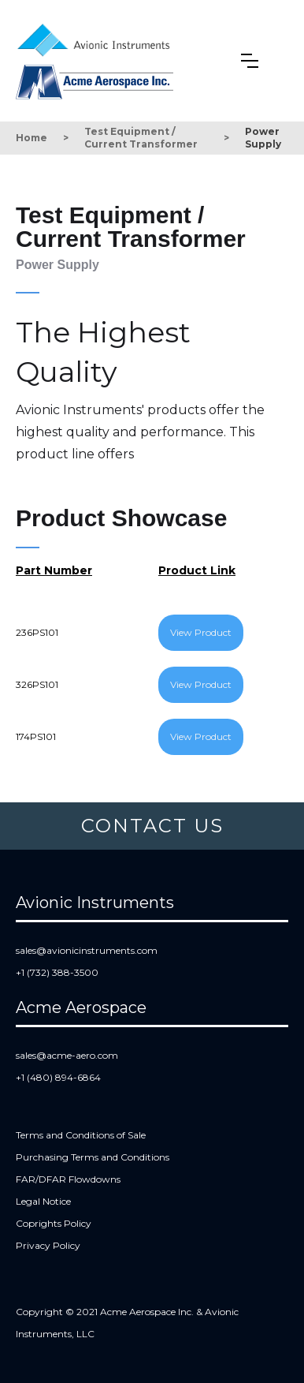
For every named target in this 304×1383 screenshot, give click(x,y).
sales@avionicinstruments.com (87, 950)
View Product (201, 632)
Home (31, 138)
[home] (97, 37)
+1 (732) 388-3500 (57, 972)
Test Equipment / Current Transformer (141, 137)
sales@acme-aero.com (67, 1055)
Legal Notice (43, 1201)
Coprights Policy (53, 1223)
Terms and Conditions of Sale (81, 1135)
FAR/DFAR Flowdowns (68, 1179)
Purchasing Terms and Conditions (92, 1157)
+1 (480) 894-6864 (58, 1077)
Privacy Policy (48, 1245)
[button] (249, 61)
